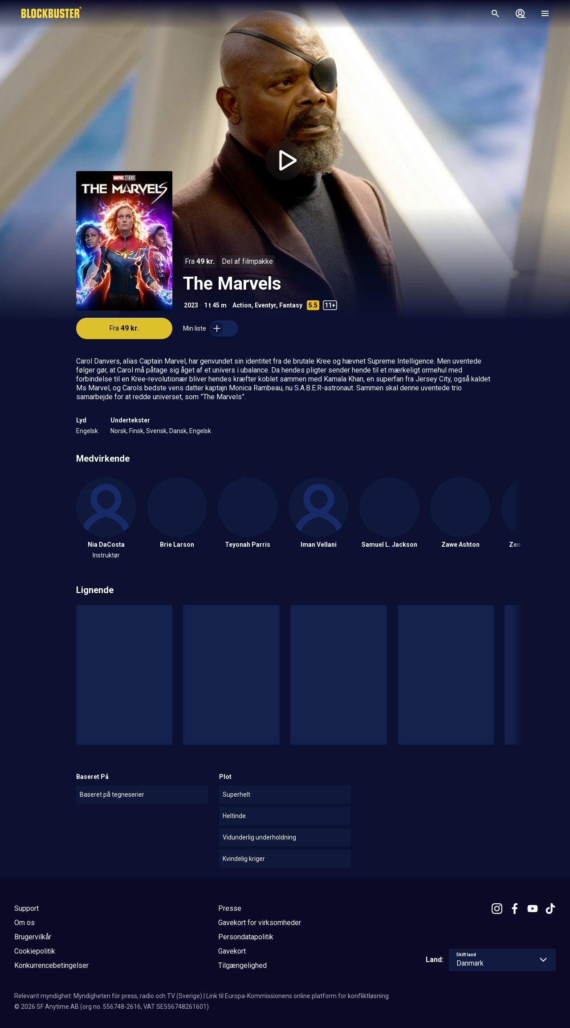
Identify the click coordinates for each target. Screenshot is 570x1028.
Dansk (178, 430)
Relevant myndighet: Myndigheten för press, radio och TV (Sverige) (108, 995)
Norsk (118, 430)
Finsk (136, 430)
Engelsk (87, 430)
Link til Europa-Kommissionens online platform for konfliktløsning (297, 995)
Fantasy (290, 305)
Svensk (156, 430)
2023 (191, 305)
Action (242, 305)
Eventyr (265, 305)
